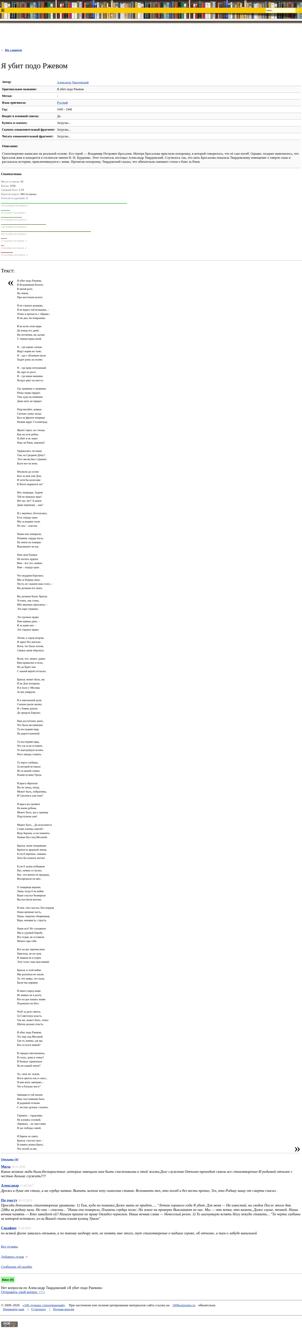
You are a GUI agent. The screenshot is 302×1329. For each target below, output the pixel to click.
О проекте (38, 1309)
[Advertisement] (151, 35)
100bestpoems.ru (183, 1305)
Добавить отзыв (12, 1257)
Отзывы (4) (9, 1159)
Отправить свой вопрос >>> (23, 1292)
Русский (62, 102)
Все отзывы (9, 1246)
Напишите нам (13, 1309)
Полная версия (63, 1309)
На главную (13, 50)
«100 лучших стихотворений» (43, 1305)
